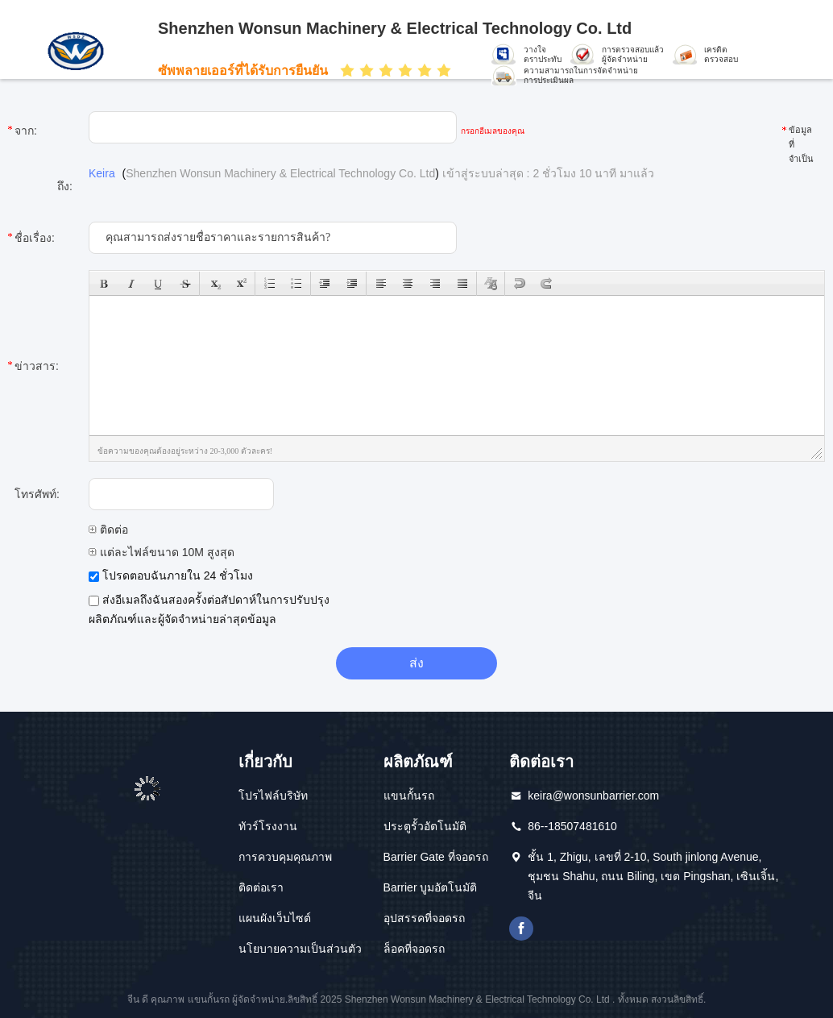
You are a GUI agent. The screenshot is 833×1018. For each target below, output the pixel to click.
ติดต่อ (108, 529)
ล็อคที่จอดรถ (414, 948)
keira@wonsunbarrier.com (593, 795)
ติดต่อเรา (261, 887)
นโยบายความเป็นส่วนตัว (300, 948)
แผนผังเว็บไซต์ (274, 918)
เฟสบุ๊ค (521, 928)
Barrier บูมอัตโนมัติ (430, 887)
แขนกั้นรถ (408, 795)
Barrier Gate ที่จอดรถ (435, 856)
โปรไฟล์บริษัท (273, 795)
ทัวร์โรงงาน (267, 826)
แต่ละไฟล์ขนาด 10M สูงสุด (161, 552)
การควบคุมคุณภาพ (285, 856)
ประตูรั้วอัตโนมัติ (424, 826)
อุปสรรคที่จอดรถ (424, 918)
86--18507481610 (572, 826)
